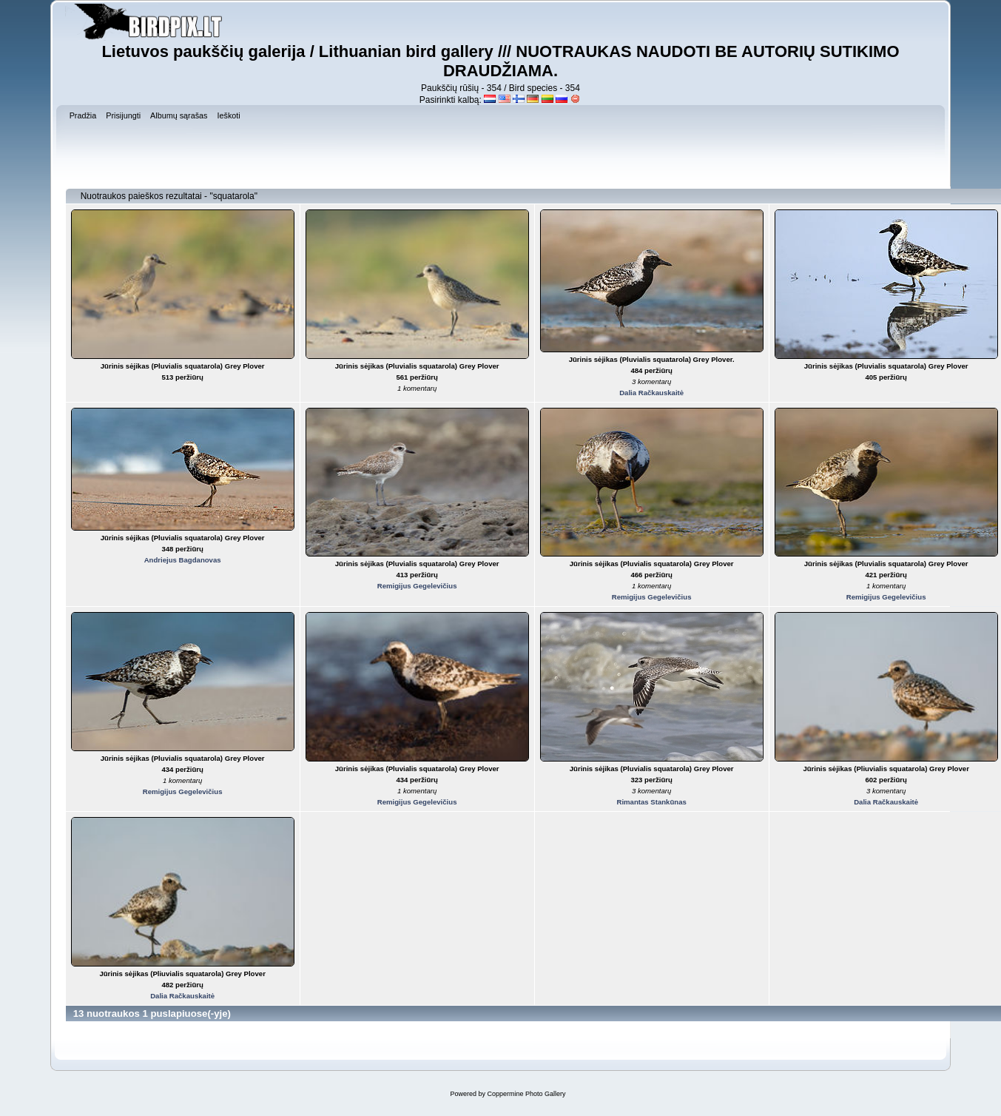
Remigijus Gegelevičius (417, 586)
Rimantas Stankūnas (651, 802)
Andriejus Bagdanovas (182, 560)
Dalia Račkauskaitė (651, 393)
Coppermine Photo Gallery (526, 1093)
